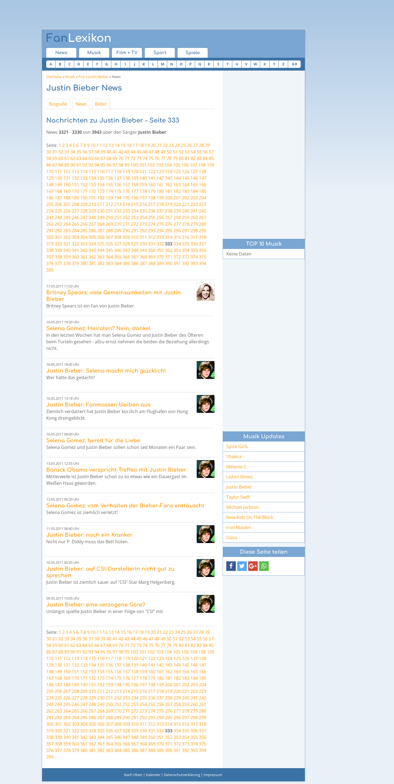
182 (177, 191)
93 (90, 165)
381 (92, 263)
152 (84, 185)
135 (101, 178)
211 (101, 204)
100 (134, 165)
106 (185, 165)
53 (187, 152)
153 (92, 185)
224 (50, 211)
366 (126, 257)
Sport (159, 52)
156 (117, 185)
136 (109, 178)
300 (50, 237)
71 (126, 158)
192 (101, 198)
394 (202, 263)
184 (194, 191)
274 (151, 224)
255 (151, 217)
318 (202, 237)
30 (48, 152)
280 (202, 224)
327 (117, 244)
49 (163, 152)
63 (78, 158)
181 (168, 191)
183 (185, 191)
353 (177, 250)
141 (151, 178)
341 (75, 250)
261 (202, 217)
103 (159, 165)
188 (67, 198)
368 (143, 257)
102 (151, 165)
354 (185, 250)
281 (50, 231)
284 (75, 231)
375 (202, 257)
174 (109, 191)
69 (114, 158)
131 (67, 178)
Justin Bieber (98, 76)
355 (194, 250)
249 (101, 217)
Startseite (54, 76)
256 (160, 217)
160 (151, 185)
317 (194, 237)
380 (84, 263)
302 (67, 237)
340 (67, 250)
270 (117, 224)
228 (84, 211)
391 (177, 263)
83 (199, 158)
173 (101, 191)
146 (194, 178)
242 (202, 211)
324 (92, 244)
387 (143, 263)
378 (67, 263)
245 (67, 217)
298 (194, 231)
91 (78, 165)
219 (168, 204)
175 (117, 191)
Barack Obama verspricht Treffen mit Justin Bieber (116, 470)
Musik (94, 52)
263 (58, 224)
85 (211, 158)
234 (134, 211)
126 (185, 172)
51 (175, 152)
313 (160, 237)
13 (111, 145)
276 (168, 224)
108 (202, 165)
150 (67, 185)
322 (75, 244)
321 (67, 244)
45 (139, 152)
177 (134, 191)
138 (126, 178)
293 (151, 231)
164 (185, 185)
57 (211, 152)
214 (126, 204)
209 (84, 204)
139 (134, 178)
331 (151, 244)
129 (50, 178)
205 (50, 204)
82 (193, 158)
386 (134, 263)
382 (101, 263)
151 (75, 185)
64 (84, 158)
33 (66, 152)
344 (101, 250)
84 (205, 158)
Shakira (234, 457)
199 (160, 198)
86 (48, 165)
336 (194, 244)
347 (126, 250)
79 (175, 158)
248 (92, 217)
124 (168, 172)
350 (151, 250)
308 (117, 237)
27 (195, 145)
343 (92, 250)
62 (72, 158)
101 (142, 165)
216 (143, 204)
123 (160, 172)
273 (143, 224)
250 (109, 217)
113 (75, 172)
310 (134, 237)
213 (117, 204)
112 (67, 172)
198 (151, 198)
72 (133, 158)
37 (90, 152)
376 (50, 263)
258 (177, 217)
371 (168, 257)
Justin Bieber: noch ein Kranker (89, 535)
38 (96, 152)
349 (143, 250)
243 (50, 217)
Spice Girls (237, 446)
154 (101, 185)
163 (177, 185)
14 (117, 145)
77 (163, 158)
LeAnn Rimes (239, 477)
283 (67, 231)
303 (75, 237)
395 (50, 270)
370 (160, 257)
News (61, 52)
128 (202, 172)
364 (109, 257)
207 (67, 204)
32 (60, 152)
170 (75, 191)
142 (160, 178)
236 (151, 211)
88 (60, 165)
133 (84, 178)
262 (50, 224)
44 (133, 152)
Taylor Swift (238, 497)
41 (114, 152)
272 (134, 224)
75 (151, 158)
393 (194, 263)
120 (134, 172)
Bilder (101, 104)
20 (153, 145)
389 (160, 263)
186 (50, 198)
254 (143, 217)
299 (202, 231)
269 (109, 224)
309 (126, 237)
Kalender (153, 774)
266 (84, 224)
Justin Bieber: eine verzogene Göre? (95, 605)
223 (202, 204)
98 (120, 165)
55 (199, 152)
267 (92, 224)
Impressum (213, 774)
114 (84, 172)
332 (160, 244)
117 (109, 172)
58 (48, 158)
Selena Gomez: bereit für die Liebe (93, 440)
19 (147, 145)
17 (135, 145)
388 (151, 263)
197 (143, 198)
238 (168, 211)
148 (50, 185)
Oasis (231, 538)
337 (202, 244)
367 (134, 257)
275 (160, 224)
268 (101, 224)
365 (117, 257)
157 (126, 185)
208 (75, 204)
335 (185, 244)
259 (185, 217)
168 (58, 191)
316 (185, 237)
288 (109, 231)
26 (189, 145)
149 (58, 185)
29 (207, 145)
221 (185, 204)
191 (92, 198)
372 (177, 257)
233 (126, 211)
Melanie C (236, 467)
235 (143, 211)
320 (58, 244)
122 (151, 172)
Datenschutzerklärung (182, 774)
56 (205, 152)
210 (92, 204)
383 (109, 263)
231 (109, 211)
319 (50, 244)
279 (194, 224)
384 (117, 263)
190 (84, 198)
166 (202, 185)
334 (177, 244)
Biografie (58, 104)
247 (84, 217)
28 (201, 145)
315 (177, 237)
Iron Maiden (238, 527)
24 (177, 145)
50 (169, 152)
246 (75, 217)
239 (177, 211)
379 (75, 263)
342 (84, 250)
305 (92, 237)
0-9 (294, 64)
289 (117, 231)
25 (183, 145)
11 (99, 145)
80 (181, 158)
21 (159, 145)
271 (126, 224)
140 (143, 178)
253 (134, 217)
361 (84, 257)
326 (109, 244)
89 (66, 165)
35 (78, 152)
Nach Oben (133, 774)
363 (101, 257)
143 (168, 178)
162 (168, 185)
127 (194, 172)
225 (58, 211)
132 (75, 178)
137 (117, 178)
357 (50, 257)
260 (194, 217)
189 (75, 198)
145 (185, 178)
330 (143, 244)
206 (58, 204)
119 (126, 172)
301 (58, 237)
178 (143, 191)
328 (126, 244)
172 (92, 191)
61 (66, 158)
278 (185, 224)
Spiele (193, 52)
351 (160, 250)
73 (139, 158)
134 (92, 178)
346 (117, 250)
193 (109, 198)
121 (143, 172)
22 (165, 145)
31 (54, 152)
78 (169, 158)
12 (105, 145)
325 (101, 244)
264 (67, 224)
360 (75, 257)
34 (72, 152)
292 (143, 231)
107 (193, 165)
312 (151, 237)
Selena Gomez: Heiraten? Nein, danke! (98, 328)
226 (67, 211)
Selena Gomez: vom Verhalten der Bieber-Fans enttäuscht (125, 506)
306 (101, 237)
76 (157, 158)
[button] (231, 566)
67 (102, 158)
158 (134, 185)
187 (58, 198)
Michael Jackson (242, 507)
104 (168, 165)
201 (177, 198)
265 (75, 224)
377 (58, 263)
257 (168, 217)
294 (160, 231)
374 (194, 257)
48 (157, 152)
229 (92, 211)
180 (160, 191)
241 (194, 211)
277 (177, 224)
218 (160, 204)
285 (84, 231)
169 (67, 191)
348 (134, 250)
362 (92, 257)
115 (92, 172)
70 (120, 158)
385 (126, 263)
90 (72, 165)
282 (58, 231)
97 (114, 165)
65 (90, 158)
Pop (81, 76)
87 (54, 165)
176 (126, 191)
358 (58, 257)
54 (193, 152)
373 (185, 257)
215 (134, 204)
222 (194, 204)
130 (58, 178)
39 (102, 152)
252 (126, 217)
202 (185, 198)
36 (84, 152)
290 (126, 231)
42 (120, 152)
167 (50, 191)
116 (101, 172)
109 (210, 165)
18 (141, 145)
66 (96, 158)
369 (151, 257)
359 (67, 257)
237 (160, 211)
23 (171, 145)
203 (194, 198)
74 (145, 158)
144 (177, 178)
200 (168, 198)
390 (168, 263)
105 (176, 165)
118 (117, 172)
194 (117, 198)
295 (168, 231)
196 (134, 198)
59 (54, 158)
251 (117, 217)
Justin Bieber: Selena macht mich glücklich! (106, 371)
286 (92, 231)
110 (50, 172)
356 (202, 250)
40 (108, 152)
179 (151, 191)
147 (202, 178)
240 (185, 211)
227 (75, 211)
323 (84, 244)
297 (185, 231)
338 (50, 250)
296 (177, 231)
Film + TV (127, 52)
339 (58, 250)
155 (109, 185)
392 (185, 263)
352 (168, 250)
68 (108, 158)
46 (145, 152)
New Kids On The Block (249, 517)
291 (134, 231)
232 (117, 211)
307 (109, 237)
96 (108, 165)
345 (109, 250)
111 (58, 172)
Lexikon (78, 38)
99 (126, 165)
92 (84, 165)
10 (93, 145)
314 (168, 237)
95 (102, 165)
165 (194, 185)
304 (84, 237)
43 (126, 152)
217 (151, 204)
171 (84, 191)
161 (160, 185)
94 (96, 165)
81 (187, 158)
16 (129, 145)
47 (151, 152)
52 (181, 152)
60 (60, 158)
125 (177, 172)
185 (202, 191)
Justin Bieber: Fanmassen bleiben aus (98, 405)
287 (101, 231)
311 (143, 237)
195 (126, 198)
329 (134, 244)
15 (123, 145)
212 (109, 204)
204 (202, 198)
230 (101, 211)
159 (143, 185)
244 (58, 217)
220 (177, 204)
